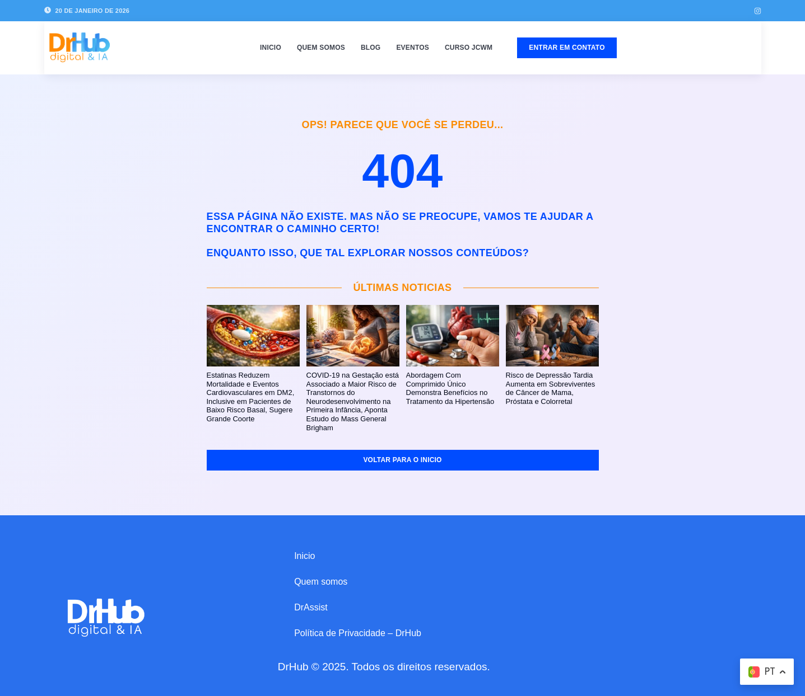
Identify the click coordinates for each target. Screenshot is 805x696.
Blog (370, 47)
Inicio (270, 47)
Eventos (412, 47)
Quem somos (321, 47)
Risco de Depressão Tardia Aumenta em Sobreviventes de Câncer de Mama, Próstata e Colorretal (550, 388)
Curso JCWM (468, 47)
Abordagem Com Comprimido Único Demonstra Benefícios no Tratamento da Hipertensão (450, 388)
